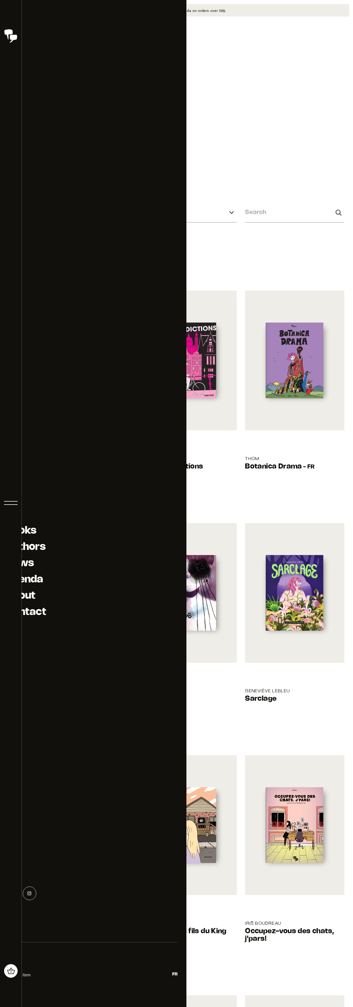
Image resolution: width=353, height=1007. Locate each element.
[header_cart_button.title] (11, 971)
